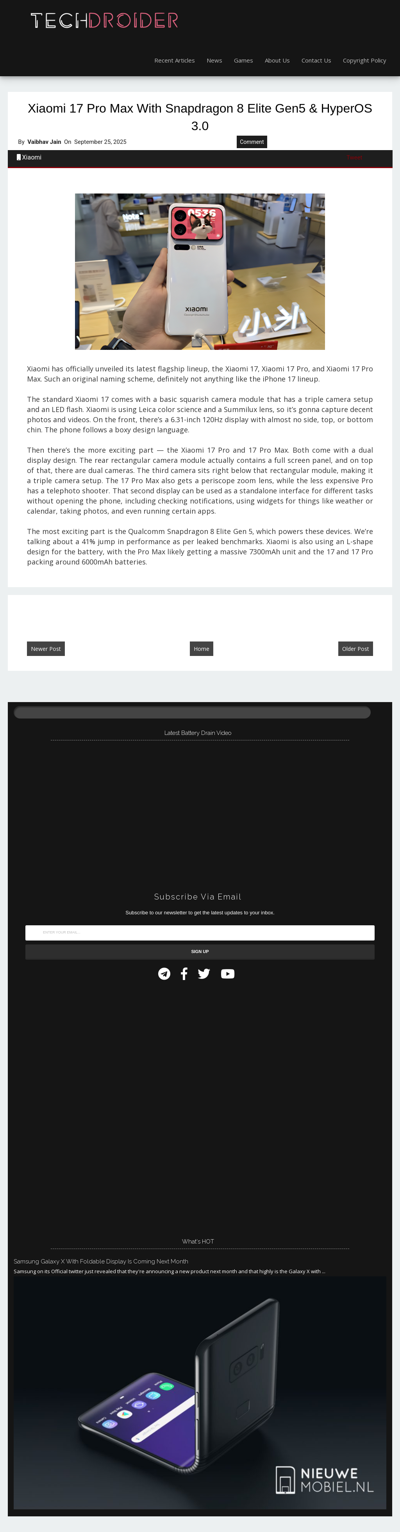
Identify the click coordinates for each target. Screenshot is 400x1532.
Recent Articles (174, 60)
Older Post (355, 648)
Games (243, 60)
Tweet (354, 157)
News (214, 60)
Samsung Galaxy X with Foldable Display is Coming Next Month (101, 1261)
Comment (252, 142)
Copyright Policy (364, 60)
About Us (277, 60)
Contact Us (316, 60)
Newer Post (46, 648)
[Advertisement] (72, 1106)
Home (201, 648)
